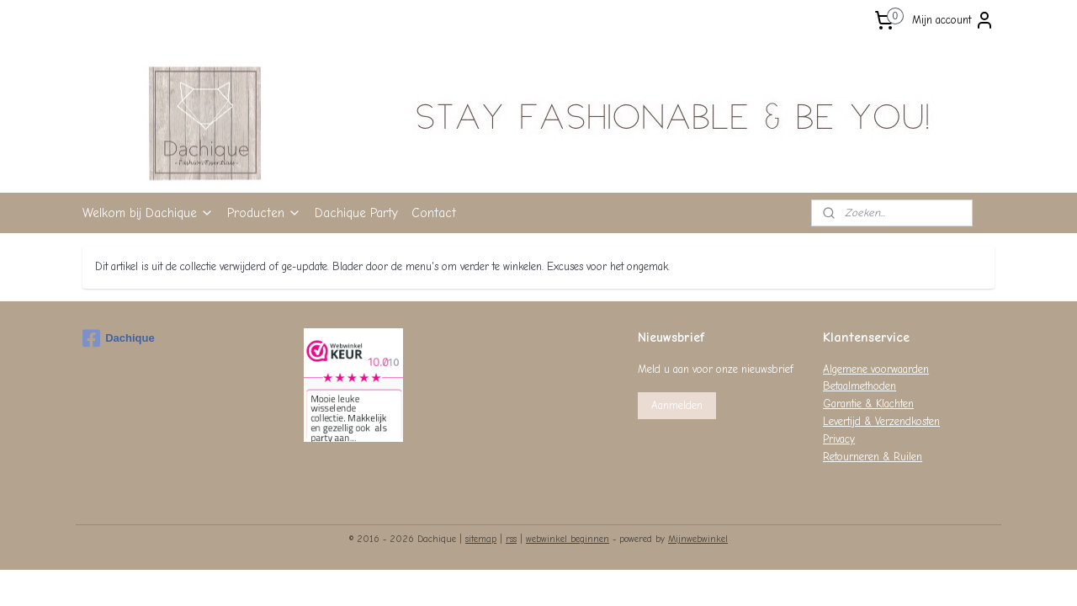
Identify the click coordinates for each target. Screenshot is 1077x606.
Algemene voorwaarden (876, 369)
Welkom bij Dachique (148, 213)
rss (511, 539)
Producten (264, 213)
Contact (433, 213)
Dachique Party (356, 213)
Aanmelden (677, 405)
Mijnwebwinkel (698, 539)
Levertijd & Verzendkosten (881, 421)
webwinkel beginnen (567, 539)
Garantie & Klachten (868, 403)
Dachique (118, 338)
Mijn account (953, 20)
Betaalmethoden (859, 386)
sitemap (480, 539)
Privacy (839, 439)
